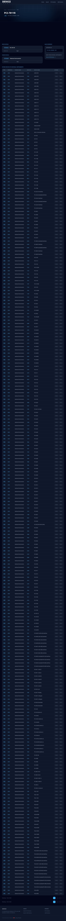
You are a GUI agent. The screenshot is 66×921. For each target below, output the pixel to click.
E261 (28, 722)
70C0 (28, 396)
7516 (28, 857)
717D (28, 804)
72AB (28, 257)
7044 (28, 132)
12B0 (28, 527)
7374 (28, 129)
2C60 (28, 550)
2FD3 (28, 600)
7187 (28, 165)
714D (28, 260)
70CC (28, 485)
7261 (28, 274)
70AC (28, 468)
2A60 (28, 330)
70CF (28, 890)
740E (28, 850)
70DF (28, 639)
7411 (28, 873)
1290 (28, 567)
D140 (28, 204)
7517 (28, 867)
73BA (28, 682)
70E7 (28, 633)
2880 (28, 125)
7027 (28, 788)
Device (61, 73)
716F (28, 221)
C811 (28, 765)
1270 (28, 343)
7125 (28, 498)
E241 (28, 735)
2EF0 (28, 379)
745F (28, 284)
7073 (28, 580)
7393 (28, 831)
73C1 (28, 699)
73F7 (28, 106)
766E (28, 821)
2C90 (28, 564)
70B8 (28, 445)
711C (28, 547)
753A (28, 148)
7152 (28, 310)
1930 (28, 359)
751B (28, 82)
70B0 (28, 402)
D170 (28, 251)
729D (28, 79)
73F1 (28, 280)
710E (28, 893)
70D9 (28, 531)
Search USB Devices (27, 913)
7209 (28, 429)
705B (28, 751)
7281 (28, 432)
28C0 (28, 326)
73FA (28, 115)
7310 (28, 316)
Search (47, 2)
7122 (28, 267)
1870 (28, 574)
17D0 (28, 471)
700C (28, 303)
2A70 (28, 333)
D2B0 (28, 191)
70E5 (28, 653)
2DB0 (28, 557)
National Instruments (11, 9)
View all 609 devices (51, 57)
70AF (28, 405)
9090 (28, 211)
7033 (28, 738)
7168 (28, 300)
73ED (28, 76)
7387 (28, 840)
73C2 (28, 702)
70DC (28, 646)
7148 (28, 382)
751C (28, 86)
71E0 (28, 452)
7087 (28, 494)
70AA (28, 419)
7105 (28, 794)
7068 (28, 742)
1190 (28, 775)
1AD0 (28, 392)
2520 (28, 237)
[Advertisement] (33, 31)
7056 (28, 620)
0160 (28, 755)
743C (28, 122)
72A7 (28, 824)
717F (28, 808)
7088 (28, 491)
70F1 (28, 313)
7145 (28, 270)
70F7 (28, 96)
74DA (28, 883)
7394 (28, 834)
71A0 (28, 817)
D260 (28, 241)
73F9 (28, 112)
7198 (28, 293)
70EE (28, 659)
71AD (28, 768)
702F (28, 613)
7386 (28, 837)
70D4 (28, 577)
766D (28, 814)
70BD (28, 461)
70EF (28, 666)
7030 (28, 712)
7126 (28, 501)
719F (28, 811)
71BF (28, 791)
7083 (28, 626)
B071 (28, 175)
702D (28, 623)
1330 (28, 340)
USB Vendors (60, 2)
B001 (28, 158)
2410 (28, 587)
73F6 (28, 102)
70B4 (28, 442)
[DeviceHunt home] (6, 2)
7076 (28, 541)
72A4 (28, 801)
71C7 (28, 73)
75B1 (28, 844)
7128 (28, 508)
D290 (28, 254)
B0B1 (28, 162)
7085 (28, 475)
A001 (28, 784)
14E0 (28, 369)
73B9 (28, 679)
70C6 (28, 590)
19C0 (28, 227)
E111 (28, 709)
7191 (28, 399)
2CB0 (28, 603)
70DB (28, 636)
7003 (28, 537)
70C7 (28, 597)
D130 (28, 198)
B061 (28, 168)
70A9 (28, 521)
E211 (28, 715)
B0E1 (28, 185)
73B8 (28, 676)
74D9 (28, 877)
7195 (28, 630)
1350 (28, 366)
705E (28, 92)
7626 (28, 139)
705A (28, 748)
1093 (9, 73)
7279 (28, 425)
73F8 (28, 109)
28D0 (28, 264)
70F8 (28, 99)
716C (28, 415)
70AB (28, 455)
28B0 (28, 323)
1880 (28, 570)
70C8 (28, 488)
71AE (28, 798)
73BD (28, 689)
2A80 (28, 336)
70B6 (28, 458)
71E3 (28, 297)
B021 (28, 178)
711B (28, 544)
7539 (28, 145)
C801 (28, 758)
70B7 (28, 448)
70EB (28, 662)
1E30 (28, 560)
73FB (28, 119)
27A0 (28, 386)
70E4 (28, 643)
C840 (28, 761)
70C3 (28, 481)
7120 (28, 610)
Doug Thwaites (18, 917)
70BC (28, 465)
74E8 (28, 135)
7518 (28, 870)
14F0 (28, 372)
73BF (28, 692)
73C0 (28, 695)
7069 (28, 745)
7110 (28, 307)
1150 (28, 524)
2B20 (28, 517)
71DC (28, 188)
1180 (28, 771)
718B (28, 514)
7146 (28, 389)
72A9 (28, 277)
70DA (28, 534)
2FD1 (28, 593)
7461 (28, 290)
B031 (28, 171)
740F (28, 860)
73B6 (28, 669)
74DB (28, 880)
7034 (28, 725)
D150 (28, 208)
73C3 (28, 705)
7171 (28, 320)
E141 (28, 728)
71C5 (28, 511)
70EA (28, 656)
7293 (28, 847)
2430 (28, 583)
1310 (28, 554)
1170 (28, 778)
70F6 (28, 89)
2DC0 (28, 218)
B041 (28, 155)
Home (43, 2)
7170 (28, 224)
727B (28, 438)
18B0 (28, 363)
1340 (28, 346)
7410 (28, 864)
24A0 (28, 214)
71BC (28, 409)
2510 (28, 231)
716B (28, 422)
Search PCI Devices (27, 911)
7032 (28, 732)
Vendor (56, 73)
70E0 (28, 649)
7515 (28, 854)
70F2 (28, 412)
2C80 (28, 353)
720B (28, 435)
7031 (28, 719)
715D (28, 181)
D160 (28, 244)
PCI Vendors (53, 2)
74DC (28, 887)
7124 (28, 478)
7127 (28, 504)
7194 (28, 616)
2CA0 (28, 349)
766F (28, 827)
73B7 (28, 672)
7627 (28, 142)
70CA (28, 152)
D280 (28, 247)
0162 (28, 781)
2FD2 (28, 606)
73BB (28, 686)
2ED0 (28, 376)
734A (28, 287)
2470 (28, 234)
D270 (28, 201)
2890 (28, 356)
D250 (28, 195)
